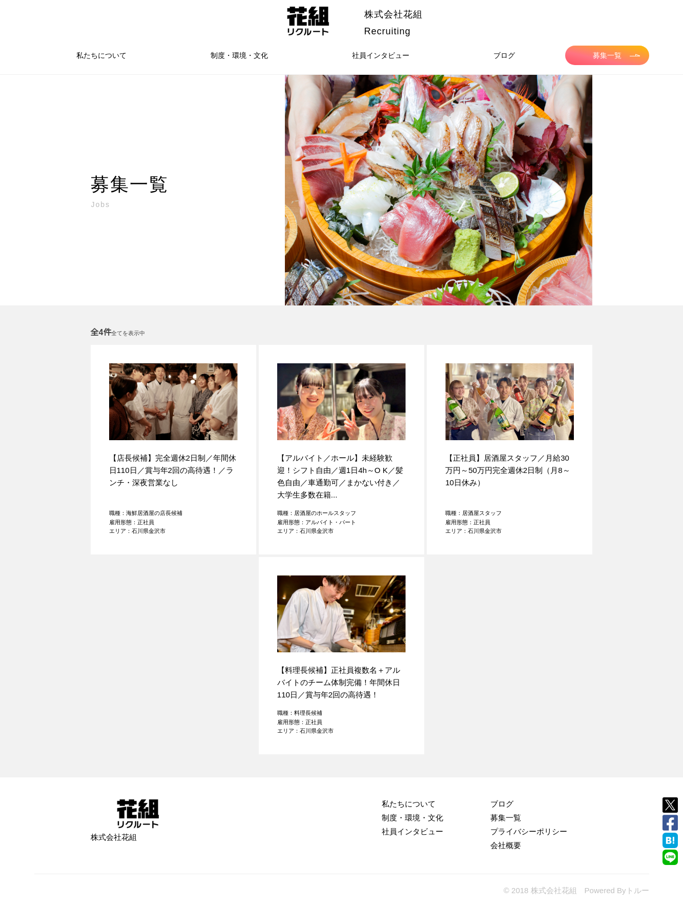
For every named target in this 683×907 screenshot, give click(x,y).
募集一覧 (616, 55)
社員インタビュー (380, 55)
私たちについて (101, 55)
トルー (637, 890)
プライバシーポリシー (528, 831)
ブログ (504, 55)
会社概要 (505, 845)
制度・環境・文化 (239, 55)
